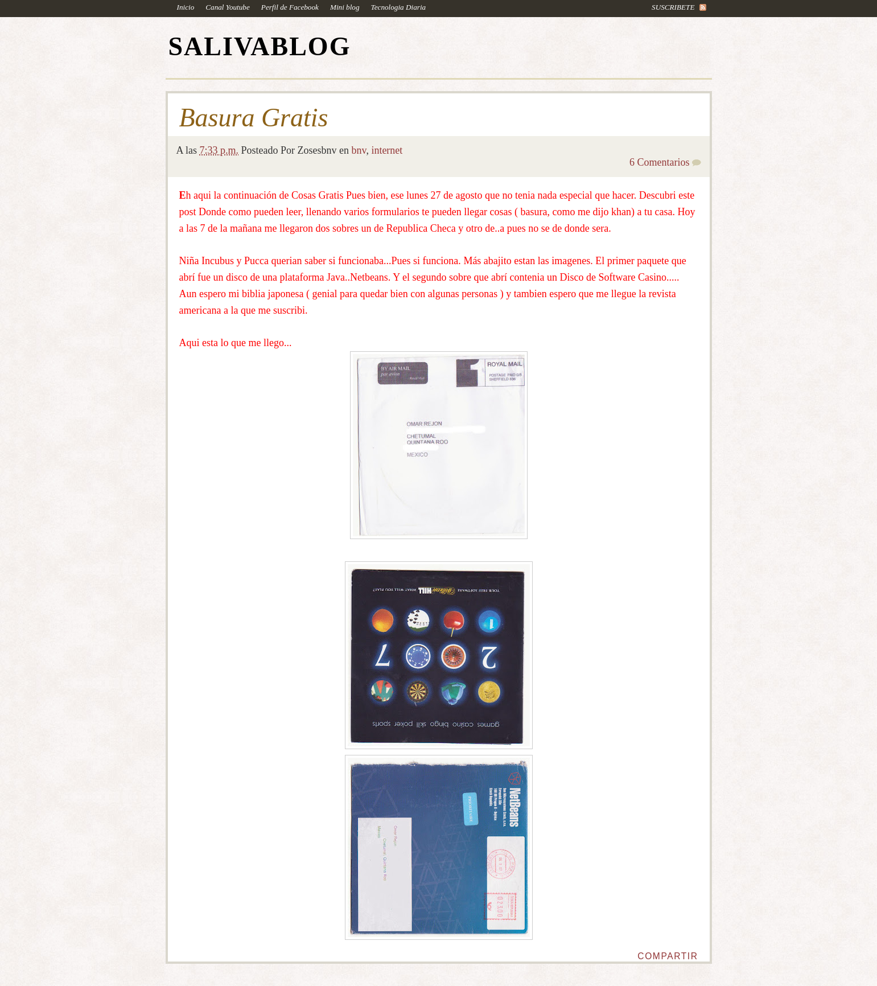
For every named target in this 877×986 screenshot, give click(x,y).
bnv (359, 150)
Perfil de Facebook (290, 7)
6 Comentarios (659, 162)
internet (386, 150)
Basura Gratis (253, 118)
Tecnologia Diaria (398, 7)
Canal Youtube (227, 7)
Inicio (186, 7)
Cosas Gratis (317, 195)
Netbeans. (370, 277)
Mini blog (345, 7)
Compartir (667, 956)
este (686, 195)
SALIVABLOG (259, 46)
